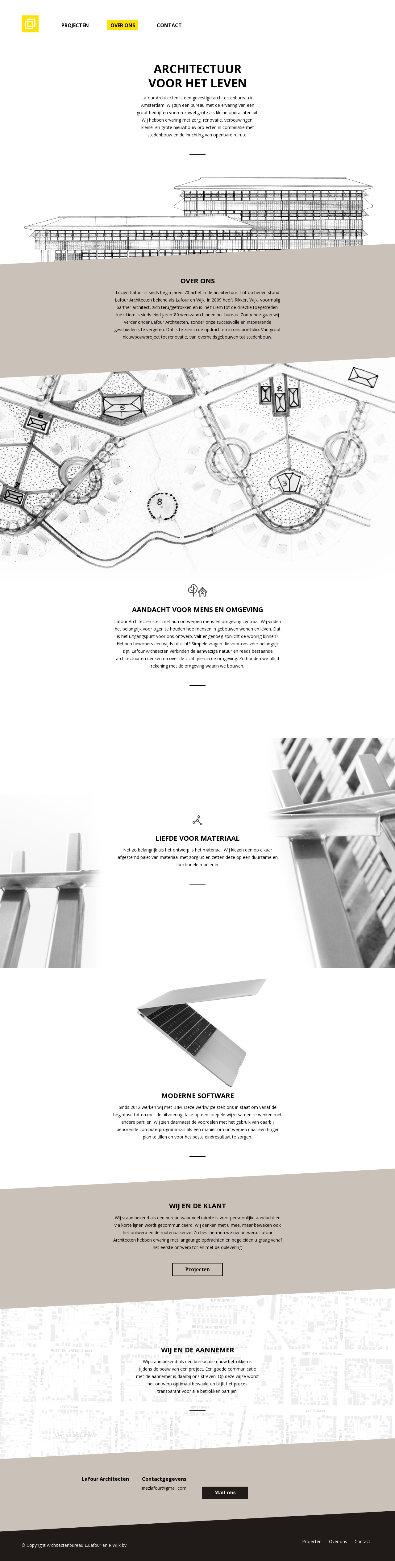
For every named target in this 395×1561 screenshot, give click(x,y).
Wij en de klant (197, 1205)
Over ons (122, 25)
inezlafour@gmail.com (164, 1488)
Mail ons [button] (225, 1493)
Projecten (75, 25)
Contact (169, 25)
